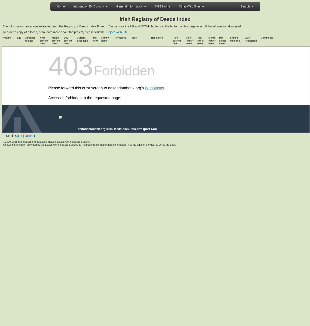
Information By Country (88, 6)
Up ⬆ (18, 136)
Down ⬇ (30, 136)
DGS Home (162, 6)
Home (61, 6)
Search (245, 6)
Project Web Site (116, 32)
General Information (129, 6)
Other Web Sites (190, 6)
